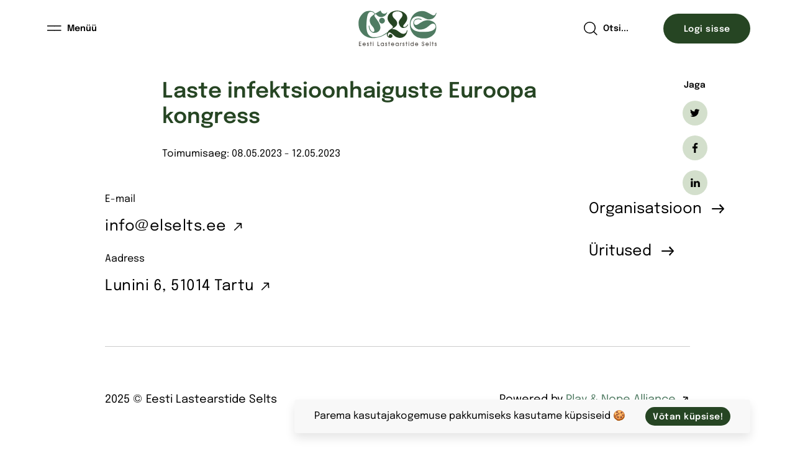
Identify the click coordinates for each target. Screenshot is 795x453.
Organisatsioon (645, 209)
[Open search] (605, 28)
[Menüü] (73, 28)
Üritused (620, 251)
